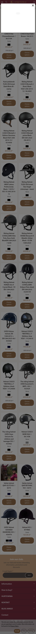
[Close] (33, 5)
